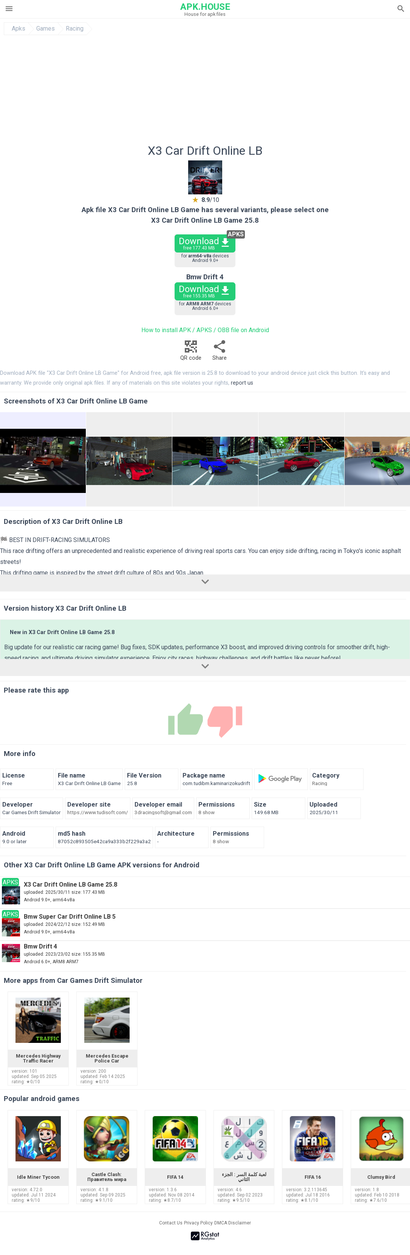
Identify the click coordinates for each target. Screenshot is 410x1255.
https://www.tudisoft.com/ (97, 812)
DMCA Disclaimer (232, 1223)
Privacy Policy (198, 1223)
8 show (206, 812)
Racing (75, 29)
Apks (18, 29)
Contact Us (171, 1223)
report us (242, 383)
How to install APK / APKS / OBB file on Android (205, 330)
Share (219, 352)
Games (45, 29)
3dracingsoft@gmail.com (163, 812)
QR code (191, 352)
